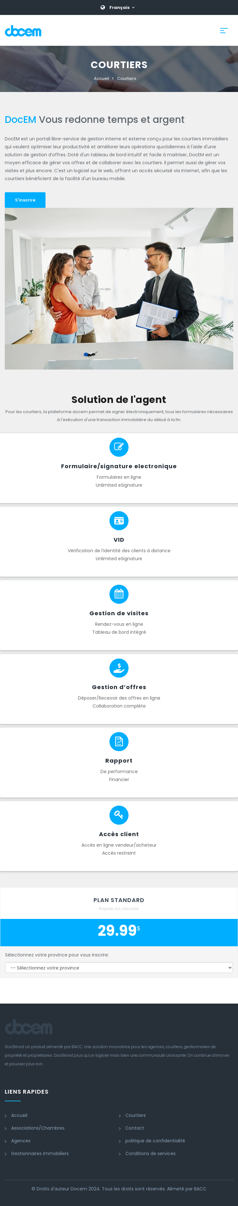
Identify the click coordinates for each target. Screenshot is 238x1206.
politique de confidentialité (155, 1141)
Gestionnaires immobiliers (40, 1153)
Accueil (101, 78)
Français (119, 7)
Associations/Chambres (38, 1128)
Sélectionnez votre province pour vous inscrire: (57, 955)
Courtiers (126, 78)
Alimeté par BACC (186, 1189)
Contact (134, 1128)
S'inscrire (25, 200)
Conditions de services (150, 1153)
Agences (21, 1141)
